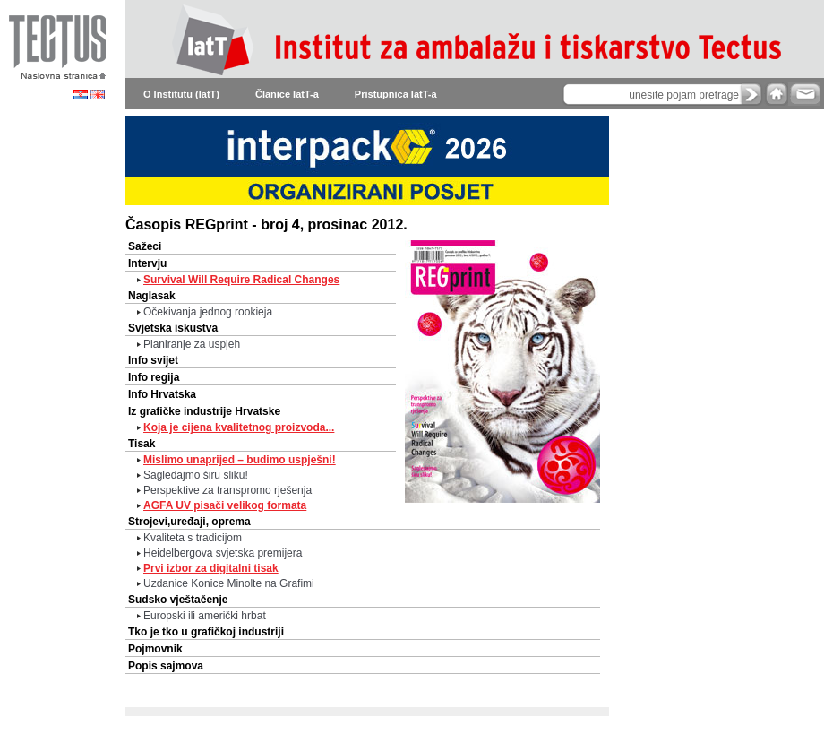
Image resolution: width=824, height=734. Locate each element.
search (751, 94)
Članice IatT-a (287, 94)
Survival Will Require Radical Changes (241, 279)
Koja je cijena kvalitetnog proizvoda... (238, 427)
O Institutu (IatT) (181, 94)
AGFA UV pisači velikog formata (224, 505)
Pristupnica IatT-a (396, 94)
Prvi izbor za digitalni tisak (211, 568)
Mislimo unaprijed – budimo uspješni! (239, 459)
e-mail (804, 94)
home (776, 94)
